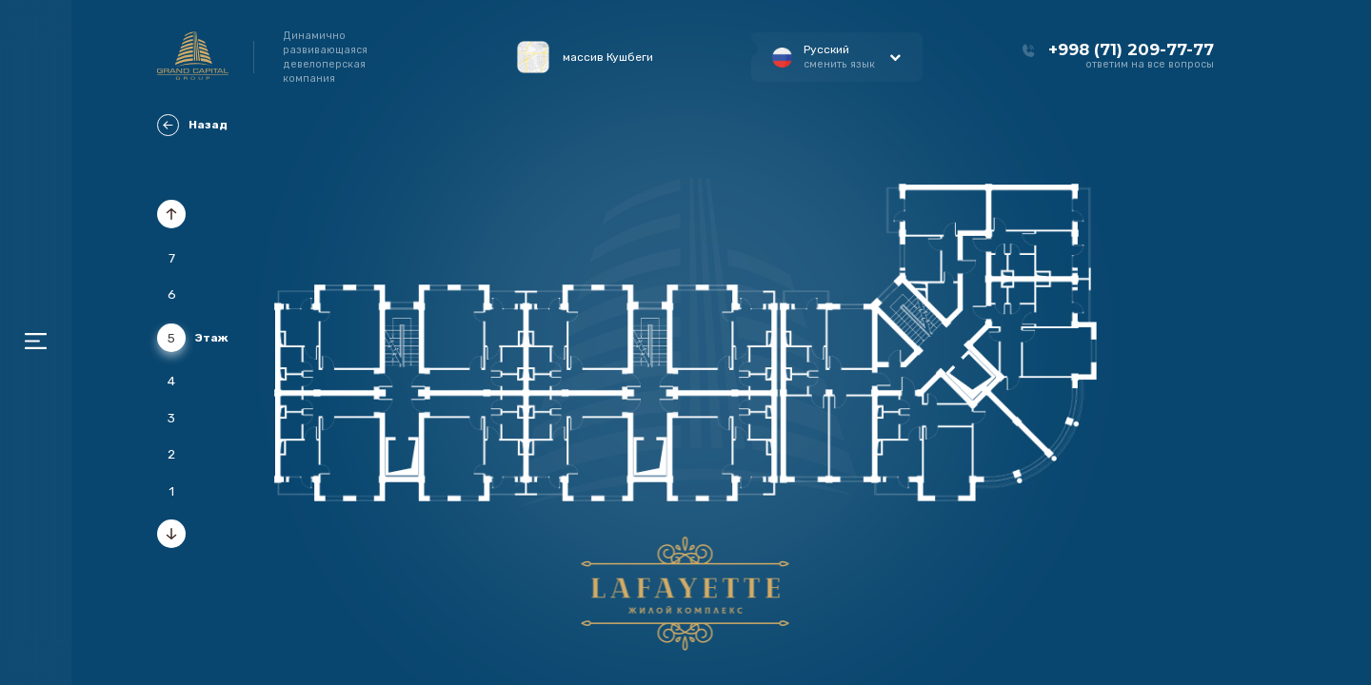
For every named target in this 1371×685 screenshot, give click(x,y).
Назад (192, 125)
